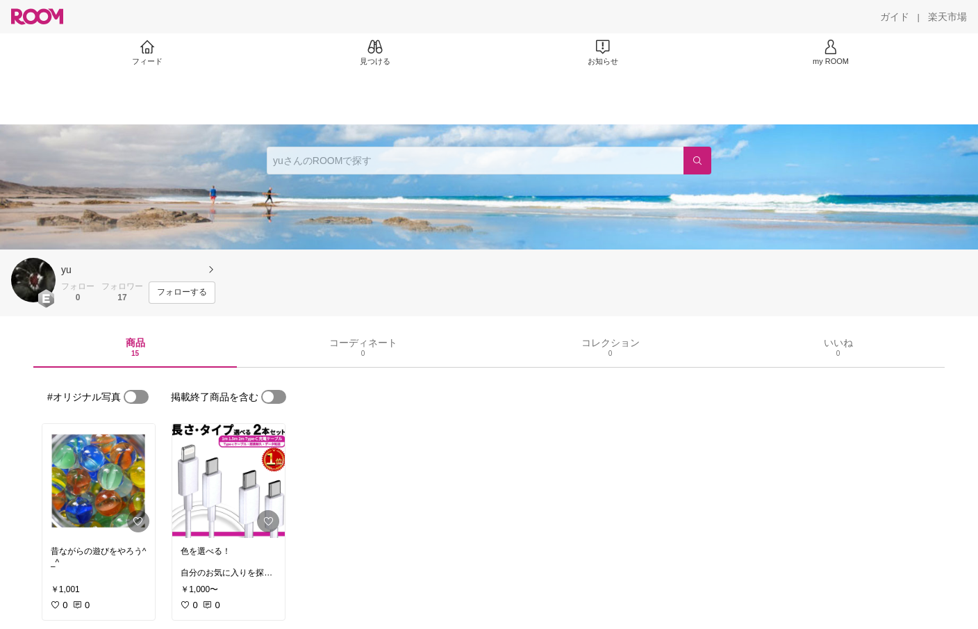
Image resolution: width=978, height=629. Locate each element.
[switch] (136, 397)
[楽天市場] (947, 16)
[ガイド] (894, 16)
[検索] (697, 160)
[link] (98, 481)
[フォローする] (182, 292)
